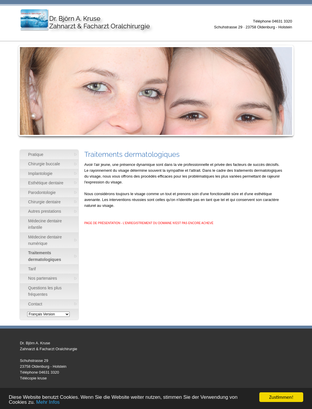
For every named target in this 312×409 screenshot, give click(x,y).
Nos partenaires (42, 278)
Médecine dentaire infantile (45, 224)
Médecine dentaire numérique (45, 240)
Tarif (32, 269)
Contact (35, 304)
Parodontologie (42, 192)
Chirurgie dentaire (44, 202)
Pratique (35, 154)
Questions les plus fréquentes (44, 291)
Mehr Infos (48, 402)
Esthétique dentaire (46, 183)
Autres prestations (44, 211)
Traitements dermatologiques (44, 256)
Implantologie (40, 173)
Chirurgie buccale (44, 163)
